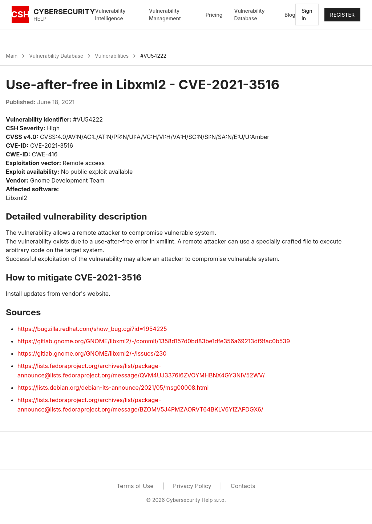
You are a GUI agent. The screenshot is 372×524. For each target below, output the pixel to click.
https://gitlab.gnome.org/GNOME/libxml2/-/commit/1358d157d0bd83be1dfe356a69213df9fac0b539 (153, 341)
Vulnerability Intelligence (110, 14)
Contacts (243, 486)
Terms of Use (135, 486)
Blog (289, 15)
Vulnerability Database (249, 14)
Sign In (307, 14)
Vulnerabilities (112, 56)
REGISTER (342, 15)
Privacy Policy (192, 486)
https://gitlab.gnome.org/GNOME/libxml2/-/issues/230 (91, 353)
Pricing (214, 15)
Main (11, 56)
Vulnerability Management (165, 14)
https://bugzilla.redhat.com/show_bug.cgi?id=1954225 (92, 328)
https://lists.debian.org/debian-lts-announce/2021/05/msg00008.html (113, 387)
